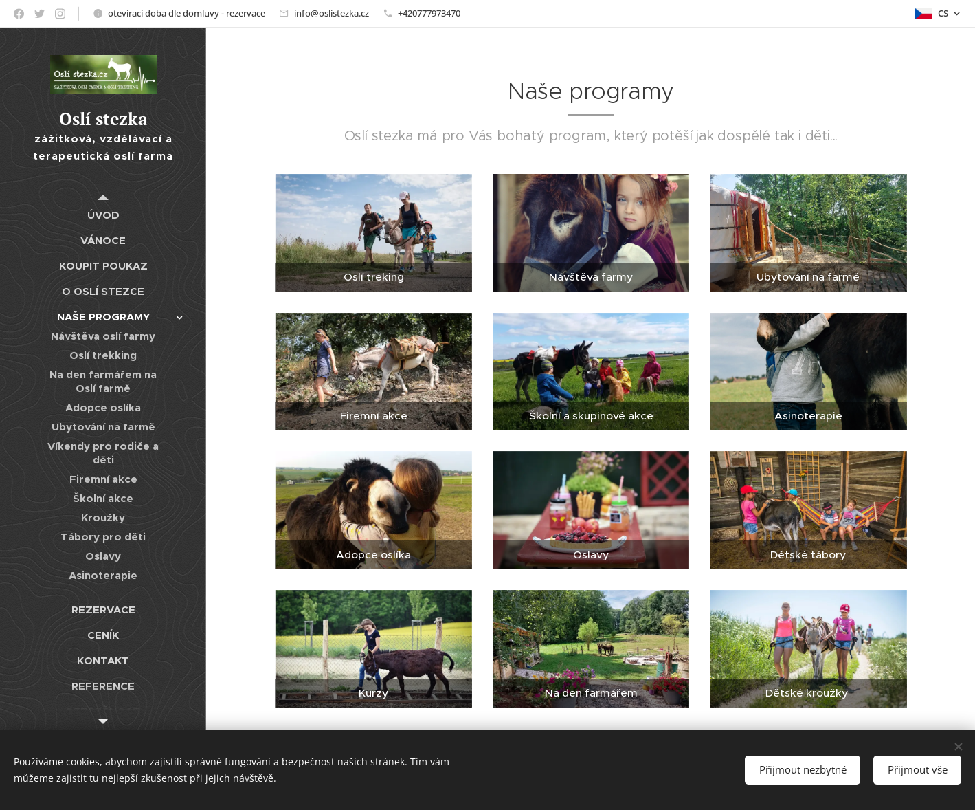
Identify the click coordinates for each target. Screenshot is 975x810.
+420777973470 (429, 13)
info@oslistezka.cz (331, 13)
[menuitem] (103, 215)
